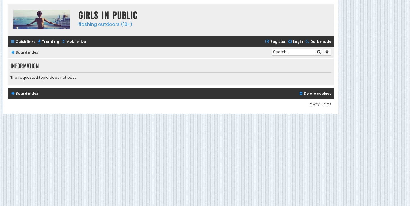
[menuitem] (48, 42)
